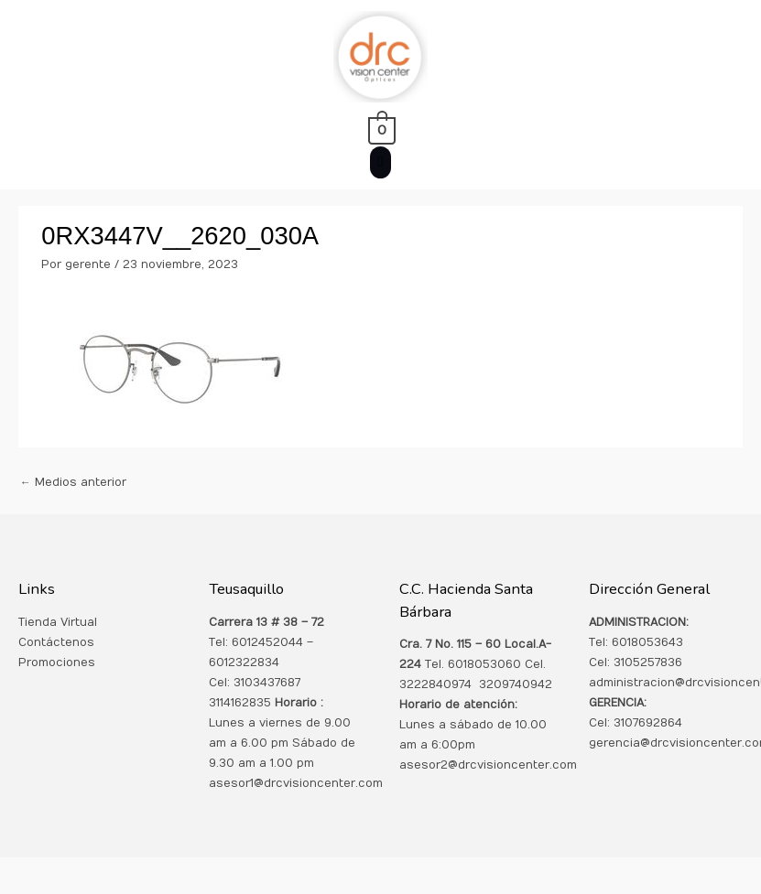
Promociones (56, 662)
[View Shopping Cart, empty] (380, 129)
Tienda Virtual (57, 622)
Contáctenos (56, 642)
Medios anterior (73, 482)
